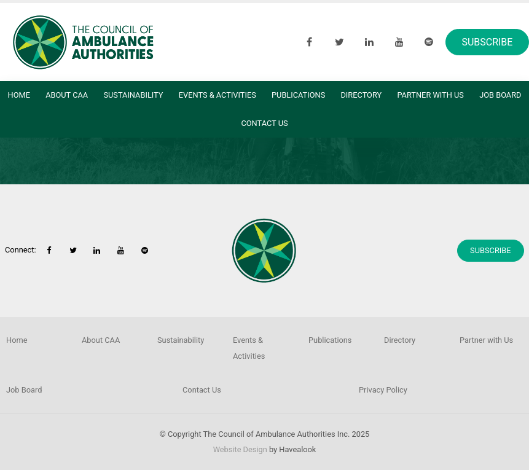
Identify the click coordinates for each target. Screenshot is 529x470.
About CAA (66, 95)
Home (19, 95)
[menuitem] (38, 340)
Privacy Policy (383, 389)
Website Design (240, 449)
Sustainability (133, 95)
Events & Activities (217, 95)
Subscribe (486, 42)
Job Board (24, 389)
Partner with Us (430, 95)
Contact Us (264, 123)
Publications (298, 95)
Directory (361, 95)
